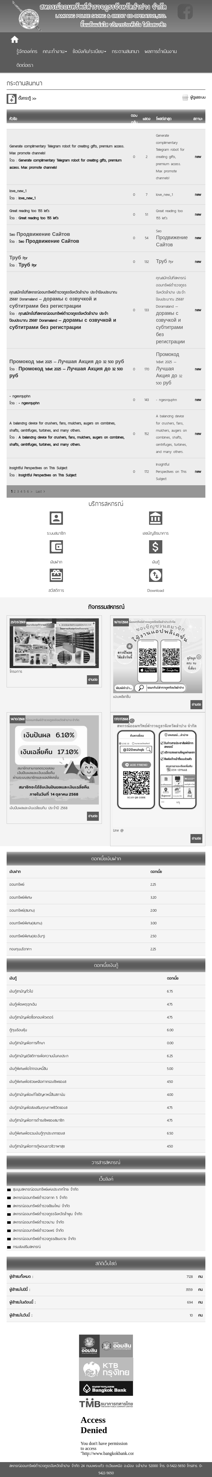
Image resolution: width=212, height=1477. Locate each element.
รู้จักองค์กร (27, 51)
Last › (40, 491)
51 (146, 214)
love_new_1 (17, 191)
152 (146, 434)
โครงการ (16, 671)
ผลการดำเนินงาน (161, 51)
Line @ (118, 830)
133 (146, 310)
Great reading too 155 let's (29, 211)
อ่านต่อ (92, 679)
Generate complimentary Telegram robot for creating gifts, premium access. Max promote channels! (170, 156)
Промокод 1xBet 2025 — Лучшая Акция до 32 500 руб (66, 362)
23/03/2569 (17, 622)
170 (146, 369)
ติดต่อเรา (25, 65)
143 (146, 400)
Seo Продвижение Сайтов (39, 234)
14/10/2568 (17, 719)
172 (146, 471)
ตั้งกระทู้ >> (27, 98)
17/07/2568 (121, 719)
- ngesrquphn (19, 396)
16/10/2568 (121, 622)
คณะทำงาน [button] (55, 51)
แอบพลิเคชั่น (122, 696)
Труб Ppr (18, 258)
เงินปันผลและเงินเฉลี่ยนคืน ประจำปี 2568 (38, 808)
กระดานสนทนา (125, 51)
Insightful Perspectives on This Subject (38, 468)
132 (146, 262)
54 (146, 238)
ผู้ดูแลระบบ (197, 97)
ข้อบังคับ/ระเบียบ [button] (89, 51)
